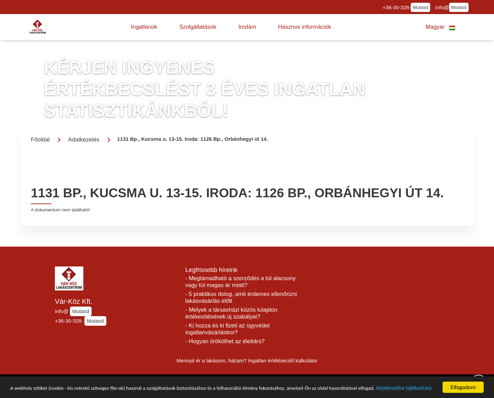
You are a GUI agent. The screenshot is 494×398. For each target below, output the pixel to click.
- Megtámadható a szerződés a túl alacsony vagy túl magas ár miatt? (240, 281)
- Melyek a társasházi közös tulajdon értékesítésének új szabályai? (231, 313)
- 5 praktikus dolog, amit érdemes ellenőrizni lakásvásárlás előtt (241, 297)
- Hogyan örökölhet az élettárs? (224, 341)
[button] (144, 27)
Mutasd (420, 7)
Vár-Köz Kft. (73, 301)
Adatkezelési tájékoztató (41, 390)
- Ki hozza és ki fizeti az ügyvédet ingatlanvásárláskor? (227, 329)
